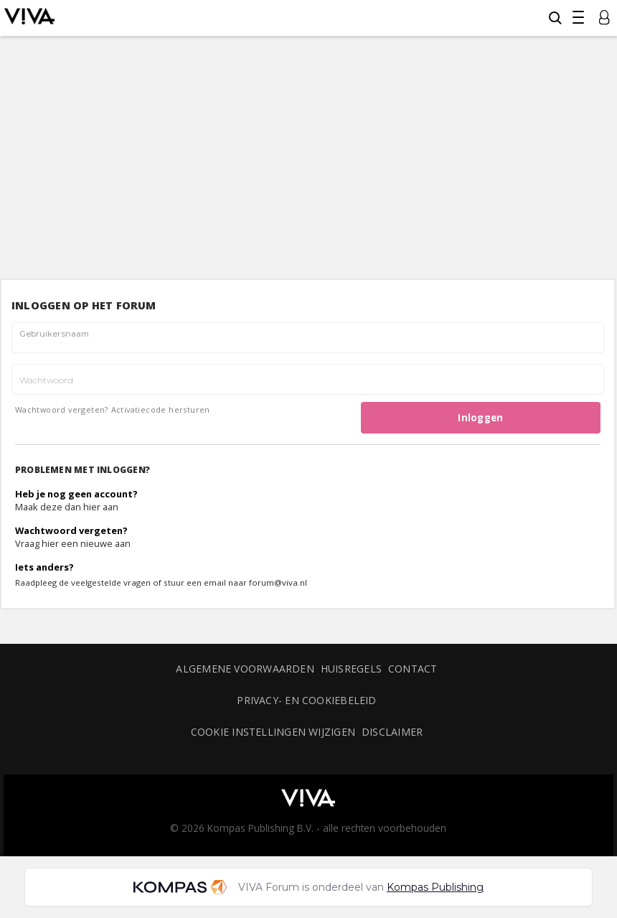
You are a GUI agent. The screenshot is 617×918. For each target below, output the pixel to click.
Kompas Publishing (435, 887)
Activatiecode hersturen (160, 409)
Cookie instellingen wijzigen (273, 732)
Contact (413, 668)
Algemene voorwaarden (245, 668)
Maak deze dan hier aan (66, 506)
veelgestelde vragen (111, 582)
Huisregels (351, 668)
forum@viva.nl (278, 582)
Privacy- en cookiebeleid (306, 700)
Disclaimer (392, 732)
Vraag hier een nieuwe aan (73, 543)
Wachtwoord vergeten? (61, 409)
